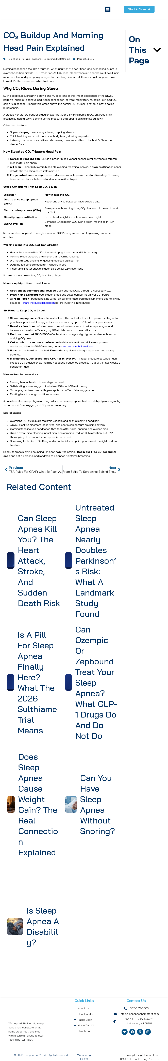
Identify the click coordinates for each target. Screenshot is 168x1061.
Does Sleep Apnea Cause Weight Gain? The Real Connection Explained (38, 804)
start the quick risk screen (39, 302)
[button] (104, 9)
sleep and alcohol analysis (76, 346)
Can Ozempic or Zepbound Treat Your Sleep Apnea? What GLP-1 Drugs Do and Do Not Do (96, 682)
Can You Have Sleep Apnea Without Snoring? (97, 804)
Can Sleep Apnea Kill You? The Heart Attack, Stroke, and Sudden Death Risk (39, 560)
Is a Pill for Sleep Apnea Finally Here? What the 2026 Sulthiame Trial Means (37, 682)
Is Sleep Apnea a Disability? (43, 926)
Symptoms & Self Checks (57, 59)
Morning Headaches (32, 59)
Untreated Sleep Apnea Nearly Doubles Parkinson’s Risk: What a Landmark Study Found (95, 560)
